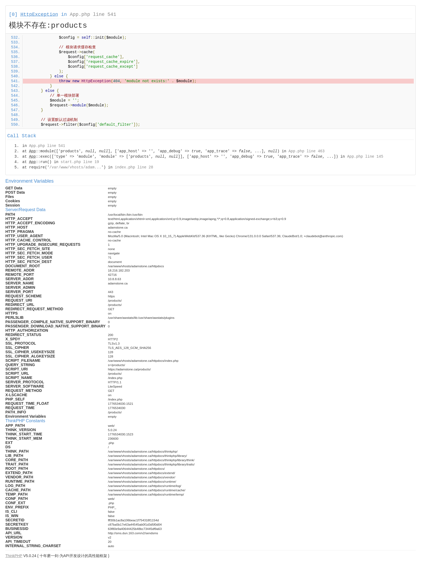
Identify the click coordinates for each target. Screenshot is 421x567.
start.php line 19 (80, 162)
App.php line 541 (93, 14)
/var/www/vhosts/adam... (75, 167)
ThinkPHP (13, 556)
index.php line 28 (134, 167)
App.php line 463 (306, 151)
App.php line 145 (365, 156)
